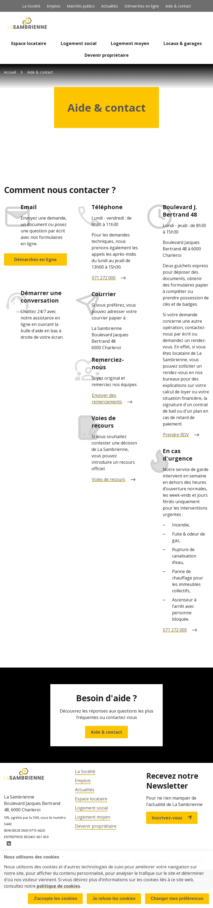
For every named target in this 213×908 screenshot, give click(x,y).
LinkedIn (9, 844)
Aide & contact (178, 6)
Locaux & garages (182, 43)
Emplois (53, 6)
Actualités (109, 6)
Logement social (79, 43)
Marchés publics (81, 6)
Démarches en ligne (141, 6)
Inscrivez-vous (172, 818)
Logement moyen (130, 43)
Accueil (10, 72)
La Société (31, 6)
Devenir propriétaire (107, 55)
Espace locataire (28, 43)
